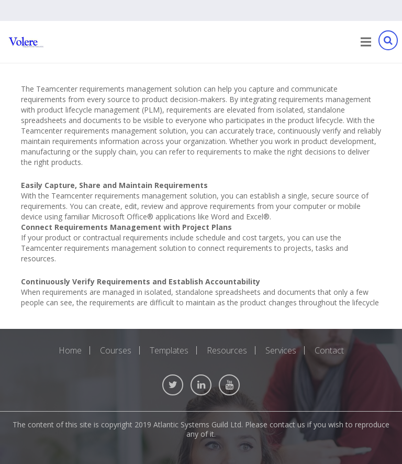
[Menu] (366, 42)
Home (70, 350)
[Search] (387, 42)
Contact (329, 350)
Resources (227, 350)
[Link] (26, 42)
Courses (115, 350)
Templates (169, 350)
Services (280, 350)
